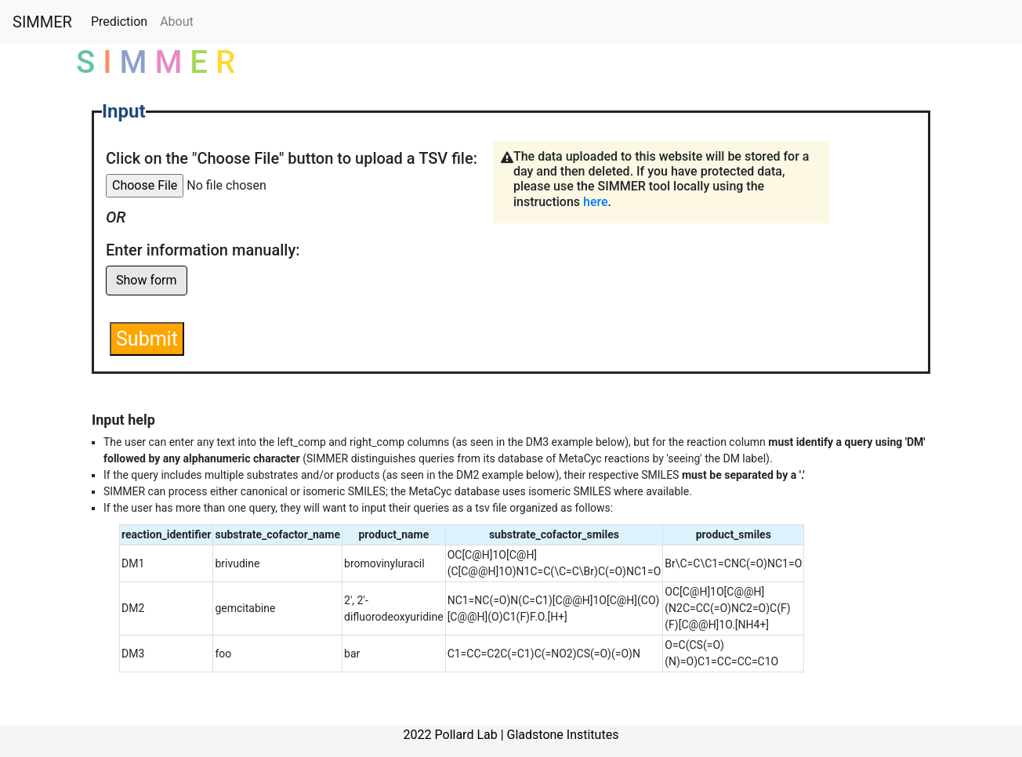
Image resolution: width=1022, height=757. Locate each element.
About (177, 21)
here (595, 201)
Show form (146, 280)
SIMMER (42, 22)
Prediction (119, 21)
